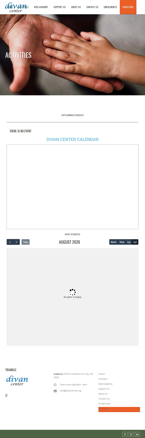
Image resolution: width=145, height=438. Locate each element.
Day (128, 242)
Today (25, 242)
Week (122, 242)
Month (113, 242)
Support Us (103, 389)
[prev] (10, 242)
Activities (102, 379)
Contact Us (103, 398)
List (135, 242)
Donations (103, 408)
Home (101, 374)
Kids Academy (105, 384)
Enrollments (104, 403)
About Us (103, 394)
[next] (16, 242)
